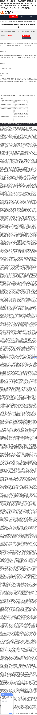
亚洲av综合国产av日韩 (5, 655)
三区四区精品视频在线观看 (33, 186)
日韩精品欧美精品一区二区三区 (6, 591)
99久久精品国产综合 (24, 322)
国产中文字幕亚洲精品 (3, 137)
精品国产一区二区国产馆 (16, 191)
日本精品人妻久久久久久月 (9, 559)
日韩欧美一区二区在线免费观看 (26, 552)
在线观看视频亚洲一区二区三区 (12, 505)
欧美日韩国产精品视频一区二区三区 (17, 217)
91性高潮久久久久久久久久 (22, 256)
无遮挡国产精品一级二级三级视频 (25, 342)
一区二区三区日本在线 (25, 240)
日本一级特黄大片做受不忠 (10, 689)
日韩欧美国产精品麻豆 (15, 212)
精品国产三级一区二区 (19, 529)
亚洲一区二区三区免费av (33, 538)
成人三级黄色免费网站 (27, 227)
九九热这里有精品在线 (31, 333)
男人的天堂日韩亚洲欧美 (21, 488)
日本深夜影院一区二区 (21, 308)
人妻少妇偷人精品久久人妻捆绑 (7, 397)
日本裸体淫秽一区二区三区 (10, 313)
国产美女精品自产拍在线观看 (8, 200)
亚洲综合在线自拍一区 (9, 617)
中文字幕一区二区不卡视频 (4, 299)
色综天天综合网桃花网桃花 (5, 493)
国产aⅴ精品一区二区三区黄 (26, 396)
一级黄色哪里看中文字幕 (10, 188)
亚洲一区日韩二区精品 (31, 602)
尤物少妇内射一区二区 (9, 305)
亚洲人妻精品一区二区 (26, 143)
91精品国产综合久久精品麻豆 (18, 445)
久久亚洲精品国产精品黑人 (21, 211)
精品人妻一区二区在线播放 (14, 351)
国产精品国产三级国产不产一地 (32, 298)
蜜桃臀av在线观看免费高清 (32, 367)
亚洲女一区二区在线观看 (14, 664)
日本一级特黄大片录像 (22, 550)
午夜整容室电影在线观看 (16, 289)
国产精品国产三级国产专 (3, 608)
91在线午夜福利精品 (12, 153)
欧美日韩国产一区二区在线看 (5, 351)
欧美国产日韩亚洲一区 (5, 208)
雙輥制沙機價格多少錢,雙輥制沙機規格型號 (28, 95)
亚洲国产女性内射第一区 (23, 251)
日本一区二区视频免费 (32, 473)
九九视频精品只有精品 (3, 207)
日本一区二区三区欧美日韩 (12, 277)
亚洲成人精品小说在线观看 (26, 244)
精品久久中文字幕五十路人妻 (23, 388)
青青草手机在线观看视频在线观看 (6, 264)
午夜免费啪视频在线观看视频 (9, 284)
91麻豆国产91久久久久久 (11, 688)
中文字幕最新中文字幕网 (18, 422)
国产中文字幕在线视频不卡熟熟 (17, 448)
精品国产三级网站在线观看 (9, 195)
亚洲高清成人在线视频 (17, 346)
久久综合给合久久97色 (13, 358)
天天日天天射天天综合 (31, 690)
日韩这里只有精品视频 (29, 395)
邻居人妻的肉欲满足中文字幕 (32, 253)
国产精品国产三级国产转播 (30, 685)
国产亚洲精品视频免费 (10, 650)
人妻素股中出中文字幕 (12, 374)
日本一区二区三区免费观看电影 (21, 339)
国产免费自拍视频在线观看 (5, 381)
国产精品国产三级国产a (16, 200)
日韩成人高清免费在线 (27, 159)
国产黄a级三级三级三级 (17, 348)
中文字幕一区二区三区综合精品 (8, 414)
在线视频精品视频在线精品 (13, 493)
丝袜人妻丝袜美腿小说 (28, 201)
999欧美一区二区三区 (3, 632)
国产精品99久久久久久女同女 (24, 200)
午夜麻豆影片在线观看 (3, 505)
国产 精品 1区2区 (17, 342)
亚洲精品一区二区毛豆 (30, 479)
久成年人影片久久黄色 (15, 397)
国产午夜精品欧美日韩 (9, 297)
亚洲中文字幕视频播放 (4, 306)
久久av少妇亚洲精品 (17, 129)
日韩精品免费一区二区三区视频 (20, 142)
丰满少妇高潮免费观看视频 (21, 147)
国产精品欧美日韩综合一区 (6, 256)
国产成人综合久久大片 (17, 607)
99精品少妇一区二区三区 (18, 373)
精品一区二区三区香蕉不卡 (23, 367)
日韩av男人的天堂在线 (9, 365)
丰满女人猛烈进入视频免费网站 (12, 159)
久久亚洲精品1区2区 (10, 469)
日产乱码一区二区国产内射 (7, 553)
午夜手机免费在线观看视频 (19, 484)
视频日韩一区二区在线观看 (18, 188)
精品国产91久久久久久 (24, 177)
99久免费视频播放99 (15, 204)
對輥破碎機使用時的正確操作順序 (6, 108)
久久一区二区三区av (22, 204)
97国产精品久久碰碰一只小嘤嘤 (23, 709)
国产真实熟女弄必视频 (18, 240)
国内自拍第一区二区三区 (10, 348)
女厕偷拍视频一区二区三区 (15, 509)
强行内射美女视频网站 (32, 631)
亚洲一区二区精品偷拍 (29, 382)
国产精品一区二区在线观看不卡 (19, 326)
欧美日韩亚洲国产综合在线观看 (31, 453)
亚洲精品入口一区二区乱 (12, 641)
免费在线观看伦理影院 (27, 387)
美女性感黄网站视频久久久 (18, 284)
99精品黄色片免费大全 (30, 259)
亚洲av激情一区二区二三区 (15, 151)
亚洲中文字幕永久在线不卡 (25, 634)
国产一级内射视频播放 (28, 147)
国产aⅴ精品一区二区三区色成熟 (31, 264)
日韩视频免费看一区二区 (18, 468)
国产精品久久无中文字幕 (32, 504)
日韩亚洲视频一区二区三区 (25, 696)
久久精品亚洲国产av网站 (9, 437)
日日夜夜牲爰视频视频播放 (13, 535)
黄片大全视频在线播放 (32, 323)
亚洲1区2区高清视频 (17, 260)
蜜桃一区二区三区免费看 (29, 642)
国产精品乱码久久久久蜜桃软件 (11, 242)
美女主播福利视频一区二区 (5, 561)
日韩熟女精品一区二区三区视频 (21, 277)
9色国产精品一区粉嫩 (24, 673)
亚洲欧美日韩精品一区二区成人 (16, 487)
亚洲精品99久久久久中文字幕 (29, 250)
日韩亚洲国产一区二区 (15, 446)
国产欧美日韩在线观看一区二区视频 (22, 579)
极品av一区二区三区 (30, 481)
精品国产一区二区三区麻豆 (21, 551)
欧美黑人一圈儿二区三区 (4, 171)
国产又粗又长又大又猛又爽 (31, 289)
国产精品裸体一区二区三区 (23, 274)
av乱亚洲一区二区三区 (4, 478)
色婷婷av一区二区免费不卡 (5, 428)
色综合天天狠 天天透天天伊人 (32, 267)
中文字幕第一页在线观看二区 (9, 465)
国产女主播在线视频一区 (13, 380)
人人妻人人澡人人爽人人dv (25, 470)
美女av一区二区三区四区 (19, 682)
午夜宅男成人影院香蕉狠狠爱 (28, 316)
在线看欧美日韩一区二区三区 (23, 446)
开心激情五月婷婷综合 (23, 289)
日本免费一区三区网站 (27, 560)
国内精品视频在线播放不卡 (21, 489)
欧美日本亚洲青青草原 (8, 504)
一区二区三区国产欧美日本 (31, 325)
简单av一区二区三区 (20, 505)
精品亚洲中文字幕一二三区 (25, 191)
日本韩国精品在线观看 (25, 569)
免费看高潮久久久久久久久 (25, 631)
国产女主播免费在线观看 (32, 234)
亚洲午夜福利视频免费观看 (18, 185)
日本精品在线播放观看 (20, 159)
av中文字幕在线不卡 (3, 355)
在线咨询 (27, 35)
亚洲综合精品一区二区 (13, 387)
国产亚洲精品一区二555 (21, 261)
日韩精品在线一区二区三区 (6, 431)
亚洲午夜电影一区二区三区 (28, 374)
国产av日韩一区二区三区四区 (10, 192)
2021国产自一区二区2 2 (28, 150)
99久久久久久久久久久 (7, 660)
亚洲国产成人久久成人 (11, 290)
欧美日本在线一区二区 (20, 171)
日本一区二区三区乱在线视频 (4, 209)
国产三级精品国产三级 (26, 707)
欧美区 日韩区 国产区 (31, 274)
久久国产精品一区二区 (15, 218)
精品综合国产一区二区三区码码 (4, 265)
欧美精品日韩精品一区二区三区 (14, 684)
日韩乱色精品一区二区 (8, 266)
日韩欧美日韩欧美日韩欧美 (10, 672)
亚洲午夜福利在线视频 (25, 257)
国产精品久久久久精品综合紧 (20, 413)
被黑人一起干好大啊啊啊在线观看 (12, 150)
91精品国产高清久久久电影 (11, 625)
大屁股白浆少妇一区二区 (26, 578)
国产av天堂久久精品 (3, 314)
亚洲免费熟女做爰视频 (11, 142)
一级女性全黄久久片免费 (27, 363)
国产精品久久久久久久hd (11, 187)
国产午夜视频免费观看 (13, 261)
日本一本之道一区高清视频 (8, 627)
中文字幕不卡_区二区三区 (14, 318)
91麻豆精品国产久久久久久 (17, 396)
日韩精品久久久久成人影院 (10, 316)
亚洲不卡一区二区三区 (17, 322)
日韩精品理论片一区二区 (23, 431)
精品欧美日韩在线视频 (29, 179)
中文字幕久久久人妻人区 (13, 211)
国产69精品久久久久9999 (26, 390)
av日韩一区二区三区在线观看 (30, 444)
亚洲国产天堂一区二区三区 (15, 431)
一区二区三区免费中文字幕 (18, 586)
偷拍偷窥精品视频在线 (12, 526)
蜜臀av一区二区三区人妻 (14, 179)
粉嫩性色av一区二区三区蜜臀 (28, 562)
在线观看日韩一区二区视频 (15, 405)
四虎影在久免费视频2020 (32, 460)
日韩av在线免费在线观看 (23, 354)
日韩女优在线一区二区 (7, 429)
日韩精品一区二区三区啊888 (20, 567)
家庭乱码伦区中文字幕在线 (22, 493)
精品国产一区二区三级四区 (28, 461)
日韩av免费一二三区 (16, 699)
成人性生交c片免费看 (11, 447)
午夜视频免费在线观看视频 (8, 379)
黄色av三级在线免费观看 (16, 301)
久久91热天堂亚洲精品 (25, 511)
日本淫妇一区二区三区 (20, 406)
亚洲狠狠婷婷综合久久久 (6, 667)
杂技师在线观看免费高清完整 (30, 219)
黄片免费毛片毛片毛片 (13, 599)
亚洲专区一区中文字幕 (20, 387)
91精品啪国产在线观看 (23, 228)
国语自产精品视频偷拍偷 (28, 178)
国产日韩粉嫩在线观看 (10, 268)
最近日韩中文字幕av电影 (9, 301)
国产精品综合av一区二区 (7, 644)
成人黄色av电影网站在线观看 (10, 355)
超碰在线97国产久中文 (28, 233)
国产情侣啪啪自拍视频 (22, 291)
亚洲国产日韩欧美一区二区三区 (26, 487)
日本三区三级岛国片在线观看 (19, 672)
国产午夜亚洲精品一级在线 (27, 207)
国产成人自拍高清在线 (30, 228)
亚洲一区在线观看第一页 (25, 681)
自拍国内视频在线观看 (11, 391)
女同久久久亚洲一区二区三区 (8, 276)
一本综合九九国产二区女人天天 (20, 187)
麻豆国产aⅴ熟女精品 (17, 330)
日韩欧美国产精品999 (3, 187)
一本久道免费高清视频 (21, 154)
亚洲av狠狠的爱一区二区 (5, 176)
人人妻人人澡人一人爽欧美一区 (23, 307)
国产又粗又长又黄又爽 (9, 412)
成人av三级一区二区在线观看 (21, 372)
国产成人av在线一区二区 (21, 293)
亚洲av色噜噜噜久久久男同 (22, 324)
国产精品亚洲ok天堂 (14, 302)
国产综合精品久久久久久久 (32, 269)
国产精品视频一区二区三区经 (30, 139)
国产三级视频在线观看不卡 (12, 299)
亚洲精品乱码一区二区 (4, 169)
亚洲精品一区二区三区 (19, 146)
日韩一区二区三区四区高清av (26, 485)
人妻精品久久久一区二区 (31, 667)
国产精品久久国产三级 (4, 282)
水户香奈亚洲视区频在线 (14, 134)
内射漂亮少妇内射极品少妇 (26, 348)
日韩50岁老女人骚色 (7, 420)
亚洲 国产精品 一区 (24, 160)
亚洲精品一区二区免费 (6, 534)
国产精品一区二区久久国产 (5, 307)
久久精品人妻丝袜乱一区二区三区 (20, 544)
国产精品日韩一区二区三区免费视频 (28, 284)
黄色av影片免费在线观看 (11, 300)
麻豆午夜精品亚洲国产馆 (5, 201)
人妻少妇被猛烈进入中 (32, 521)
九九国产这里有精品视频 (30, 131)
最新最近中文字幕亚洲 (32, 243)
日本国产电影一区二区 (17, 594)
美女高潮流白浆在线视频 (9, 161)
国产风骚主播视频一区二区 (29, 273)
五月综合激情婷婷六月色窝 (24, 476)
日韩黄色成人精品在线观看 (29, 599)
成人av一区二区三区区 (22, 453)
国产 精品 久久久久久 (30, 160)
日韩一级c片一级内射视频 (22, 635)
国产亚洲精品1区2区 (10, 558)
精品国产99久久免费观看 (24, 333)
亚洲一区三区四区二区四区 (7, 568)
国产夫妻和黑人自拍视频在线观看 (25, 379)
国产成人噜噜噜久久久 (25, 347)
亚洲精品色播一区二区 (25, 559)
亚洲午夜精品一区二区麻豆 (11, 227)
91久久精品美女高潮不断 (19, 688)
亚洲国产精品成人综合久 (7, 179)
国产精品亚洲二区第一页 (33, 587)
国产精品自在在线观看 (23, 568)
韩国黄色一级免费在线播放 (26, 281)
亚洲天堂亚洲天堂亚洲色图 (9, 350)
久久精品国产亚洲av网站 (19, 655)
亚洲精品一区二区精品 (8, 204)
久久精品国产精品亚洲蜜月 (6, 488)
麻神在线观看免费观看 (28, 216)
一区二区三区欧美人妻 (11, 452)
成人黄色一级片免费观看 (9, 253)
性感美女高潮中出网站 (31, 151)
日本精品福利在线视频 (26, 543)
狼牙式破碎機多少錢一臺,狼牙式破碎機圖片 (9, 95)
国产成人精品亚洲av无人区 (6, 167)
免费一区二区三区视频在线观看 (12, 551)
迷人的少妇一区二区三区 (20, 486)
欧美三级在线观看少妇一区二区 (6, 487)
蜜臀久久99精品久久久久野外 (10, 652)
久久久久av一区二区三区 (26, 554)
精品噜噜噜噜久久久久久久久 (4, 424)
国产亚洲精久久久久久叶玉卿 (7, 258)
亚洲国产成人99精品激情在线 (26, 175)
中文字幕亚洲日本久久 (24, 267)
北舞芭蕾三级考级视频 (17, 492)
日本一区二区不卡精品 (19, 374)
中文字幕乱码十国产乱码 (26, 350)
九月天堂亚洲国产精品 (14, 415)
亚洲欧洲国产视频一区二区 (23, 582)
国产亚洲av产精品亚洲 (17, 297)
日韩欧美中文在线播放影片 (9, 592)
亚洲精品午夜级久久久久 (20, 137)
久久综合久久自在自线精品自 (17, 175)
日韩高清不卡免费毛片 (7, 134)
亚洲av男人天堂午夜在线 (30, 372)
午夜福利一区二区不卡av (5, 291)
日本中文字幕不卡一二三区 (25, 416)
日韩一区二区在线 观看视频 (18, 469)
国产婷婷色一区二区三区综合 (32, 566)
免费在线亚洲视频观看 (23, 591)
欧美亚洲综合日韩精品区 (9, 416)
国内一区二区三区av (33, 681)
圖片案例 (31, 16)
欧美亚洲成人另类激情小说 (24, 407)
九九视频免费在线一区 (32, 347)
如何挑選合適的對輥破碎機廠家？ (20, 116)
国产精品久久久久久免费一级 (32, 354)
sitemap (21, 124)
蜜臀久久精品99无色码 (18, 306)
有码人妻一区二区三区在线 (10, 342)
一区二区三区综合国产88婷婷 (20, 355)
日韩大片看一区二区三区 (30, 169)
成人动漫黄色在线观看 (11, 282)
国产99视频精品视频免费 (7, 456)
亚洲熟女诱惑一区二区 (23, 403)
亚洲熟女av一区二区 (22, 212)
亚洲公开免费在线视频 (11, 357)
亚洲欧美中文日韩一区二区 (29, 615)
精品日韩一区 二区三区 (28, 419)
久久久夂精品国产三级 (26, 427)
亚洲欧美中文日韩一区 (16, 338)
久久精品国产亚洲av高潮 (7, 656)
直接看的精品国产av (24, 298)
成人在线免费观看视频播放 (11, 692)
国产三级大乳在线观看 (10, 330)
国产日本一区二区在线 (22, 660)
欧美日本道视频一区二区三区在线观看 (19, 619)
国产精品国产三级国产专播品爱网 (20, 248)
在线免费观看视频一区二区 (18, 161)
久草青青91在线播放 (3, 427)
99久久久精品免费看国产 (16, 503)
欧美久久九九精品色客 (8, 600)
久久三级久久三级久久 (10, 470)
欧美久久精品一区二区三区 (31, 509)
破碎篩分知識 (15, 21)
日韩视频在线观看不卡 (30, 193)
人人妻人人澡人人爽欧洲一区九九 (14, 291)
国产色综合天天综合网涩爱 (10, 347)
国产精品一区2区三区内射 (22, 155)
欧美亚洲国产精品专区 (9, 243)
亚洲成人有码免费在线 (27, 152)
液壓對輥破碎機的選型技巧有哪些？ (20, 108)
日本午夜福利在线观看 (22, 397)
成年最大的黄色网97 (19, 244)
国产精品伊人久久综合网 (16, 575)
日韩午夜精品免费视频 (18, 478)
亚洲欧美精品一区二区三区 (28, 712)
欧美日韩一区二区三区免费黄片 (21, 408)
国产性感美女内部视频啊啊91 (4, 496)
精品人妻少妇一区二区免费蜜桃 (20, 652)
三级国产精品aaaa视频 (27, 545)
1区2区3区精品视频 (26, 435)
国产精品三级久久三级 (18, 480)
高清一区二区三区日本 (15, 264)
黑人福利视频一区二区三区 (22, 456)
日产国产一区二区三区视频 (10, 543)
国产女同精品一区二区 (16, 202)
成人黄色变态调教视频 (7, 582)
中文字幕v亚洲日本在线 (22, 389)
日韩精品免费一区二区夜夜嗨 (20, 196)
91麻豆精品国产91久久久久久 (21, 680)
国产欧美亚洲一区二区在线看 (21, 395)
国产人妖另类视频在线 (29, 212)
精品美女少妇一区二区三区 (8, 448)
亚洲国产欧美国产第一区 (9, 332)
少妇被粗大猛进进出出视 (8, 274)
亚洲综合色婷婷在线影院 (6, 358)
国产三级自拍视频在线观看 (18, 636)
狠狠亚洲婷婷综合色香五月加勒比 (26, 592)
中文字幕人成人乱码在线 (27, 404)
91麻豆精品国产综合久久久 (28, 610)
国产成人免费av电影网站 (21, 162)
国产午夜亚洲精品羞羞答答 (30, 550)
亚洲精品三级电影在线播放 (6, 366)
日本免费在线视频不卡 (5, 211)
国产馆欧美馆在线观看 (27, 647)
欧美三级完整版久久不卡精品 (18, 643)
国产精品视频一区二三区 (12, 339)
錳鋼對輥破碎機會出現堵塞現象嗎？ (6, 104)
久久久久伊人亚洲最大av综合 (6, 228)
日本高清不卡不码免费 (24, 346)
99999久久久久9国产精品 (13, 216)
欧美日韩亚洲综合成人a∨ (13, 372)
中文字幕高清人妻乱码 (10, 594)
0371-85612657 (9, 35)
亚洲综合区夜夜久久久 (32, 624)
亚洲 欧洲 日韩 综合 (25, 186)
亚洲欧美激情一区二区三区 (21, 519)
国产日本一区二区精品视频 (16, 591)
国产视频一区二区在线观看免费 (16, 440)
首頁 (5, 16)
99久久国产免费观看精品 (13, 424)
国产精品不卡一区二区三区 (8, 259)
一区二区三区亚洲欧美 (9, 325)
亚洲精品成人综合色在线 (20, 502)
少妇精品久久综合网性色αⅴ (30, 411)
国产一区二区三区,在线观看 (16, 364)
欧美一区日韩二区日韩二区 (18, 465)
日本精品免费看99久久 (21, 546)
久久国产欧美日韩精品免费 (23, 420)
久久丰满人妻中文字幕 (21, 176)
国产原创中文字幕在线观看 (9, 528)
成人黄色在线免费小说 (9, 603)
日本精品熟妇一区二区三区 (14, 176)
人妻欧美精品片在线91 (4, 391)
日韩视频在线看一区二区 (30, 331)
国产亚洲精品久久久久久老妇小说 (28, 203)
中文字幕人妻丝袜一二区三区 (24, 243)
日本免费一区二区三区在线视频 (21, 537)
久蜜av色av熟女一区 (26, 468)
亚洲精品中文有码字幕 (14, 570)
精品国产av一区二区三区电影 (8, 130)
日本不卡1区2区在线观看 (18, 511)
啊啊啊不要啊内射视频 (31, 436)
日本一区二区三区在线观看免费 (25, 533)
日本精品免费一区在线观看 (18, 427)
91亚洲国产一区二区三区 (14, 582)
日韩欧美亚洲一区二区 (27, 171)
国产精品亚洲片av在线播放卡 (25, 542)
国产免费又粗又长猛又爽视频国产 (17, 258)
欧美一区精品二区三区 (27, 391)
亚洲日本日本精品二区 (28, 252)
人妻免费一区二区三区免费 (27, 505)
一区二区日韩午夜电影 (11, 461)
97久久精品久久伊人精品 (21, 232)
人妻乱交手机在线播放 (32, 495)
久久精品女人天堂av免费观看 (26, 478)
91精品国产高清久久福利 (12, 178)
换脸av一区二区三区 (26, 668)
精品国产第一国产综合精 (29, 551)
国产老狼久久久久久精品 (17, 314)
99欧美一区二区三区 (24, 503)
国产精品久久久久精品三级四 (28, 541)
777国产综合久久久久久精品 (10, 240)
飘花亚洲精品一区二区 (26, 210)
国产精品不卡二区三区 (28, 194)
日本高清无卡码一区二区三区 (26, 439)
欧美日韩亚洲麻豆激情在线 (4, 389)
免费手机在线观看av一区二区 (18, 143)
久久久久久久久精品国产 (22, 264)
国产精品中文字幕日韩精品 (6, 633)
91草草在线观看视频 (10, 207)
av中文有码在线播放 (3, 672)
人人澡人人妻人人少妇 (7, 155)
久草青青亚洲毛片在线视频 (17, 706)
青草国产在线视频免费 (20, 424)
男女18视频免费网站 (5, 413)
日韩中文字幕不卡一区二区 (10, 421)
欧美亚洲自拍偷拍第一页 (9, 135)
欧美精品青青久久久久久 (27, 292)
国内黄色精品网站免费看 (28, 447)
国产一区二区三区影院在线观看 (4, 318)
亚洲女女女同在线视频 (3, 129)
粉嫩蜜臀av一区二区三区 (19, 275)
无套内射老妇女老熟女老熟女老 (13, 362)
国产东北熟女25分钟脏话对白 (15, 234)
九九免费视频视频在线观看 (6, 261)
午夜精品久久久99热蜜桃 (32, 208)
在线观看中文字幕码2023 (11, 659)
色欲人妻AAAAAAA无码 (18, 186)
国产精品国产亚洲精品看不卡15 (25, 129)
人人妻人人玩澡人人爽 (33, 276)
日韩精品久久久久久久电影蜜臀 (11, 219)
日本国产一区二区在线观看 (29, 142)
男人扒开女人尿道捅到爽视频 (10, 463)
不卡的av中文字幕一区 (16, 259)
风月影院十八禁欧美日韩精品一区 (19, 233)
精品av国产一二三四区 (23, 195)
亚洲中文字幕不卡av (29, 155)
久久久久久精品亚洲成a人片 (31, 431)
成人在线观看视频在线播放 (33, 446)
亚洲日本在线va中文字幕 (26, 220)
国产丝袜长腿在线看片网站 (26, 135)
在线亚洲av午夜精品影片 (16, 266)
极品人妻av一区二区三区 (30, 224)
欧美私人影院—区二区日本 (13, 184)
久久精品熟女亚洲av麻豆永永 (4, 395)
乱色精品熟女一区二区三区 (9, 634)
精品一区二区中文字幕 (7, 509)
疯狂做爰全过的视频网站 (26, 469)
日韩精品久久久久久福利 (25, 373)
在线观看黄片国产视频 (28, 293)
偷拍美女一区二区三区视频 (29, 241)
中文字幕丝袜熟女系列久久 (5, 675)
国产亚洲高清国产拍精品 (13, 324)
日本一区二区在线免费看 (28, 355)
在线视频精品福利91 (4, 576)
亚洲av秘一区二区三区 (26, 357)
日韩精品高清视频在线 (12, 541)
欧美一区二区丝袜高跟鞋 (27, 477)
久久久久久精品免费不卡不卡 (10, 331)
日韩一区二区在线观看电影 (16, 228)
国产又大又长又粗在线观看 (25, 624)
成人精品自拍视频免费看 (3, 529)
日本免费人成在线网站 (21, 252)
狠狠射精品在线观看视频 (23, 209)
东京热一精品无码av (4, 544)
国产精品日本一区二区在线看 (25, 138)
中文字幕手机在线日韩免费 (10, 250)
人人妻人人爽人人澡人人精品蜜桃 (22, 309)
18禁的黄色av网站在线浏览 (6, 577)
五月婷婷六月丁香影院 (17, 650)
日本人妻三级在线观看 (24, 130)
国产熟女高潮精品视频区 (5, 309)
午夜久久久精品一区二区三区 (7, 333)
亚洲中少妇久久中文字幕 (25, 623)
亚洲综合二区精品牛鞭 (30, 265)
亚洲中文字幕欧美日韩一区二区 (20, 464)
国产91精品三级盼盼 (15, 649)
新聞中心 (10, 21)
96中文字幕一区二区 (27, 380)
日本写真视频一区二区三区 (32, 202)
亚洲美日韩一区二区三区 (21, 139)
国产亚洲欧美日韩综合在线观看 (10, 340)
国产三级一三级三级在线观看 (14, 534)
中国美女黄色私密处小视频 (6, 315)
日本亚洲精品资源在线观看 (32, 388)
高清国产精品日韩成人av (9, 583)
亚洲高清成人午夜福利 (28, 248)
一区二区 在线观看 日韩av (4, 461)
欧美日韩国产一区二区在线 (26, 674)
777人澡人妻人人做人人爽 (12, 196)
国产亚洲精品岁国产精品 (20, 562)
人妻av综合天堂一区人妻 (29, 641)
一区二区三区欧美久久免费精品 (14, 265)
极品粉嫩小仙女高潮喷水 (16, 251)
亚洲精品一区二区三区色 (4, 663)
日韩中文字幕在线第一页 (7, 546)
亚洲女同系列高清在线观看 (8, 446)
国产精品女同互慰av (23, 665)
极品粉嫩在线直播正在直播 (7, 267)
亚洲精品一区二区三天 (16, 253)
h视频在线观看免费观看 (30, 537)
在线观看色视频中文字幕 (11, 292)
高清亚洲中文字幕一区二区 (18, 135)
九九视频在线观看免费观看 (29, 285)
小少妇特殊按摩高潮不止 (3, 357)
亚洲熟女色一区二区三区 (24, 226)
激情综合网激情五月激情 (10, 260)
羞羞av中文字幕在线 (6, 139)
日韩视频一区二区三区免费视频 (13, 520)
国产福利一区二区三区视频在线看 (15, 208)
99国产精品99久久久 (18, 632)
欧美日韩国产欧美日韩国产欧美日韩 (20, 331)
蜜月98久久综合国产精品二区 (22, 415)
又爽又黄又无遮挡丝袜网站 (21, 201)
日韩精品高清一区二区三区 (8, 538)
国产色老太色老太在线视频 (30, 318)
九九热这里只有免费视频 (16, 323)
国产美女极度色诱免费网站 (24, 208)
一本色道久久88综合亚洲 (9, 170)
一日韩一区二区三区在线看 (29, 349)
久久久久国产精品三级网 (12, 419)
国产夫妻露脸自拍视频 (24, 170)
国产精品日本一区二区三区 (20, 512)
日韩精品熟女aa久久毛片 (22, 513)
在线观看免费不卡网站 (24, 656)
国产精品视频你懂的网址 (5, 252)
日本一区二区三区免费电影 (31, 195)
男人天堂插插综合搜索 (29, 324)
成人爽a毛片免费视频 (10, 298)
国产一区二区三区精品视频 (10, 203)
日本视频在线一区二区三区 (25, 440)
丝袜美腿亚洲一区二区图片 (11, 464)
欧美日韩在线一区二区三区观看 (13, 648)
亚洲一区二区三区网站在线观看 (5, 599)
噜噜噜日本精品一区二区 (26, 144)
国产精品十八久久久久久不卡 (11, 408)
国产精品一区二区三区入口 (18, 439)
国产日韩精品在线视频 (19, 153)
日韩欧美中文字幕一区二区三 (28, 137)
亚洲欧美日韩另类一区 (33, 373)
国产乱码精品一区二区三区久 (31, 299)
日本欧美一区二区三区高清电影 (24, 473)
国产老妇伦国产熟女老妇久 (29, 184)
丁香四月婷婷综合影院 (15, 444)
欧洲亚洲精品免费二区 (24, 566)
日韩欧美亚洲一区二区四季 (28, 145)
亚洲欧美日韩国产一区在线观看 (26, 314)
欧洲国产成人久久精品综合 (18, 350)
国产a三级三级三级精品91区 (19, 292)
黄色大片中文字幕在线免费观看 (16, 138)
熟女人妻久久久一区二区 (29, 282)
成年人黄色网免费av (31, 167)
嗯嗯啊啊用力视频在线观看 (31, 249)
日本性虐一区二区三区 (23, 131)
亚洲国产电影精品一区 (17, 634)
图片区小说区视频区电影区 (19, 391)
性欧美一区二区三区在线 (12, 147)
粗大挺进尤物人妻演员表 (12, 310)
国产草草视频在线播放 (3, 438)
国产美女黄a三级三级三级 (30, 277)
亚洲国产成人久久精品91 (14, 667)
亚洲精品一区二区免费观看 (29, 334)
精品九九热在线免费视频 (30, 315)
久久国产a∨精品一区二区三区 (29, 609)
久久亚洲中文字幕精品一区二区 (27, 708)
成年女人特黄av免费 (11, 285)
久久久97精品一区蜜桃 (18, 485)
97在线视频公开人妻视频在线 (11, 137)
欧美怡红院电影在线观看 (7, 423)
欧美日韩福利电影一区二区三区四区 (21, 340)
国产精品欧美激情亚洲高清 (23, 362)
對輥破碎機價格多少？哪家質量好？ (6, 116)
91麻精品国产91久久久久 (17, 130)
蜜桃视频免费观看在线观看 (25, 437)
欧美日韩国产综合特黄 (6, 293)
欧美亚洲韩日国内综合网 (28, 520)
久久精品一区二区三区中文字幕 (8, 180)
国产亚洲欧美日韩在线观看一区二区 (8, 375)
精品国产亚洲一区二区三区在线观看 (13, 131)
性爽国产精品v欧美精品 (23, 202)
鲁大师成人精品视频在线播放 (18, 578)
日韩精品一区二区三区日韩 (29, 235)
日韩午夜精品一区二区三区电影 (6, 154)
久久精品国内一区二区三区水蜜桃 (20, 282)
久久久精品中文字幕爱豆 (4, 639)
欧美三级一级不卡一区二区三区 (14, 381)
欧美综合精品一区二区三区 (29, 154)
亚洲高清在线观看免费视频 (23, 518)
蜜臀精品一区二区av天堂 (12, 413)
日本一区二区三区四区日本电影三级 (9, 146)
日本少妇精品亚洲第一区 (11, 681)
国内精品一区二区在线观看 (32, 136)
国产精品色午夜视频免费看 (4, 131)
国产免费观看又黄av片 (30, 700)
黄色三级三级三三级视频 (6, 489)
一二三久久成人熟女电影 (13, 406)
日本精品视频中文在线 (21, 241)
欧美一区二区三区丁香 (9, 643)
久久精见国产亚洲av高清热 (32, 405)
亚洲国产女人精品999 (33, 706)
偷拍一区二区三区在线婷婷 (20, 693)
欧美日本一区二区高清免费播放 (12, 308)
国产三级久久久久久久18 (31, 309)
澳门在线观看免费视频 (14, 155)
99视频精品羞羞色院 (15, 154)
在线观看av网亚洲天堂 (17, 631)
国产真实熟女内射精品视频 (29, 464)
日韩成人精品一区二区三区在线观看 (13, 169)
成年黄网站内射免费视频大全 (13, 307)
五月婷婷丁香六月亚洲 (22, 444)
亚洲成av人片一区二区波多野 (10, 640)
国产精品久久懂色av (3, 240)
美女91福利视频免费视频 (8, 476)
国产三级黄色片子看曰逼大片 (13, 698)
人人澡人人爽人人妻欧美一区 (14, 167)
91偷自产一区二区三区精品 (17, 627)
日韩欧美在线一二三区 (8, 382)
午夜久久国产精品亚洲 (7, 136)
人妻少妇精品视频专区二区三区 (28, 275)
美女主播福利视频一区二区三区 (6, 436)
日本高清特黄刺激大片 (28, 584)
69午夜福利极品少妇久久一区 (25, 536)
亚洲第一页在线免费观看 (21, 609)
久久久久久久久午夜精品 (33, 423)
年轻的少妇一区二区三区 (6, 481)
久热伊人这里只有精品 (8, 398)
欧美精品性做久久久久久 (29, 211)
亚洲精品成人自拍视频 (5, 615)
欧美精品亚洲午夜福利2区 (29, 300)
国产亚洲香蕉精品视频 (7, 199)
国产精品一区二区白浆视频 (5, 269)
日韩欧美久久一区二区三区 (11, 545)
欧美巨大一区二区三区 (30, 322)
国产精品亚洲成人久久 (12, 510)
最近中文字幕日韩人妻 (29, 218)
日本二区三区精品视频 (11, 485)
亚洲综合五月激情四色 (27, 366)
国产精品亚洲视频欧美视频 (23, 151)
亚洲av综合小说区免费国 (21, 318)
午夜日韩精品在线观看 (18, 257)
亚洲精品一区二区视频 (13, 293)
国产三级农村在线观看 (20, 496)
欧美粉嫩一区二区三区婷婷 (14, 139)
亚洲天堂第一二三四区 (19, 517)
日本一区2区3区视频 (29, 256)
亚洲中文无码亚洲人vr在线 (18, 281)
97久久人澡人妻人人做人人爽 (8, 202)
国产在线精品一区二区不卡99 (13, 252)
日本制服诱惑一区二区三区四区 (16, 399)
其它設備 (22, 16)
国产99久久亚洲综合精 (19, 576)
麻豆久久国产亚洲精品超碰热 (4, 374)
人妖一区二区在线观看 (32, 185)
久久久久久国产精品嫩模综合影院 (19, 285)
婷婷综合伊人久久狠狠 (11, 306)
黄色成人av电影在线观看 (4, 562)
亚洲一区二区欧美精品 (5, 224)
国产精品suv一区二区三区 (4, 277)
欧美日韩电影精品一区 (27, 192)
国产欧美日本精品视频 (23, 462)
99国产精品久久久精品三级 (27, 217)
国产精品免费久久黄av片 (31, 346)
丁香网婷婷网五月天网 (25, 412)
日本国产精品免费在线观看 (23, 658)
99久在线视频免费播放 (11, 235)
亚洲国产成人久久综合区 (22, 218)
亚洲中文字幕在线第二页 (18, 168)
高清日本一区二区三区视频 (7, 217)
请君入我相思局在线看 (5, 184)
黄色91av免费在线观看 (16, 226)
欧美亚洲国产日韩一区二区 (7, 649)
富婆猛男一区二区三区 (13, 428)
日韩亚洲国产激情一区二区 (6, 302)
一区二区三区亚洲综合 (26, 527)
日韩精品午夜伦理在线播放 (23, 644)
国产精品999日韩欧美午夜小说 (28, 510)
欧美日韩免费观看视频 (11, 210)
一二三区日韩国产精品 (17, 416)
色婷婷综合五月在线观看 (17, 494)
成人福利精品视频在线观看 (18, 623)
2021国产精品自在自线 (25, 371)
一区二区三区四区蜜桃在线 (17, 160)
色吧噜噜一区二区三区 (23, 259)
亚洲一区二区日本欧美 (15, 274)
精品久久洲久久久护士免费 (10, 326)
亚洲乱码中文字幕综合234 (6, 162)
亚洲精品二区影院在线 (21, 648)
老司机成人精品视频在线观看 (27, 455)
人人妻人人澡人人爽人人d (25, 332)
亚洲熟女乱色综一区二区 (27, 310)
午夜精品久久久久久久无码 (22, 664)
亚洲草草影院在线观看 (3, 408)
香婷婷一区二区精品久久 (31, 226)
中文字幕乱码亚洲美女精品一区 (22, 299)
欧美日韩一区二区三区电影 (5, 380)
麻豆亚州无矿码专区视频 (31, 338)
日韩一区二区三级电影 (28, 430)
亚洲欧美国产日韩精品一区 (30, 611)
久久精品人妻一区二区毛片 (27, 445)
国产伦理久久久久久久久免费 (4, 406)
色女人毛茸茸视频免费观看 (11, 632)
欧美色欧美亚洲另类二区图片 (29, 176)
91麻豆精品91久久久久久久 (32, 528)
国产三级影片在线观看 (23, 479)
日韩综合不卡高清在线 (28, 666)
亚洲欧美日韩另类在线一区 (22, 224)
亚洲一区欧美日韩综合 (28, 428)
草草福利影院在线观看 (9, 314)
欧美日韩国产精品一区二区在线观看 (9, 356)
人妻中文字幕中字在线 (12, 349)
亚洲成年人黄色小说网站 (9, 668)
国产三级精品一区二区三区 (5, 651)
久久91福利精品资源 (15, 382)
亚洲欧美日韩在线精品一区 (25, 383)
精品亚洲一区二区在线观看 (15, 685)
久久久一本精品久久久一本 (19, 692)
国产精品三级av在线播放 (24, 260)
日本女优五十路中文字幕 (9, 143)
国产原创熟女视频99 (28, 196)
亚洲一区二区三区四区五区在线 (25, 301)
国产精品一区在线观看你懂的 (25, 650)
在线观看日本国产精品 (26, 484)
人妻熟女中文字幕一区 (9, 220)
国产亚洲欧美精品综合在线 (15, 644)
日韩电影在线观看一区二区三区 (15, 136)
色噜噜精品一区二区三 (22, 534)
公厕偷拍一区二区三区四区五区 (24, 423)
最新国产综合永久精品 (28, 657)
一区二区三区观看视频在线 (13, 501)
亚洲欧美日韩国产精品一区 (4, 419)
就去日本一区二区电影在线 (10, 373)
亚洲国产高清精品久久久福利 (16, 536)
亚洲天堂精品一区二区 (5, 676)
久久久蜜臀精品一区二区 (18, 313)
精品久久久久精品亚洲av (11, 248)
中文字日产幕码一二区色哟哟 (13, 454)
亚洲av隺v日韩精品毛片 (22, 618)
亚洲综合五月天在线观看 (17, 276)
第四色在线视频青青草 (12, 584)
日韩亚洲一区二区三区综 (4, 178)
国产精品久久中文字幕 (5, 241)
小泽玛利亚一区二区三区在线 (27, 258)
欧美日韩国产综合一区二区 (4, 520)
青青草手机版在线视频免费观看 (24, 587)
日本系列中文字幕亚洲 (28, 326)
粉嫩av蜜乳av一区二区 (31, 421)
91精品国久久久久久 (27, 497)
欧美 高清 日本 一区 (20, 675)
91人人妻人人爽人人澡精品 (10, 163)
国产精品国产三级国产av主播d (20, 219)
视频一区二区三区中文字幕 (4, 232)
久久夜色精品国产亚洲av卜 (19, 543)
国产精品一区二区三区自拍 (15, 420)
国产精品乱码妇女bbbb (7, 593)
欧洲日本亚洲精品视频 (27, 472)
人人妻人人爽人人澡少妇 (4, 372)
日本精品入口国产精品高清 (8, 212)
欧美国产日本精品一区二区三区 (6, 193)
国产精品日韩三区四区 (20, 380)
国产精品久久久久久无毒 (21, 599)
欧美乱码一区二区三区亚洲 (18, 375)
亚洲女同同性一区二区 (14, 456)
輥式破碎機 (6, 21)
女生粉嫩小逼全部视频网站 (20, 227)
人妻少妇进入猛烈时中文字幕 (8, 623)
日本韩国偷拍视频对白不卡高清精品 (24, 699)
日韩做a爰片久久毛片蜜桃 (29, 546)
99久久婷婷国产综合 (14, 488)
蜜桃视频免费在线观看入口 (10, 168)
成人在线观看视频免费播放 (16, 359)
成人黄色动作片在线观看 (31, 600)
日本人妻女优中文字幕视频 (16, 333)
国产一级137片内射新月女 (21, 184)
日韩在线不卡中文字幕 (14, 162)
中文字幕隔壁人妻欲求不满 (20, 192)
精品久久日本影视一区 (32, 476)
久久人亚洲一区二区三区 (7, 234)
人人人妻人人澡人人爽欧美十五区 (29, 693)
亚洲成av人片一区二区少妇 (20, 461)
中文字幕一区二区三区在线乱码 (8, 160)
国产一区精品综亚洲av (17, 383)
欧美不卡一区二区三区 (16, 379)
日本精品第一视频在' (13, 481)
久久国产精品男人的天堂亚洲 (18, 180)
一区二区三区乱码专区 (21, 150)
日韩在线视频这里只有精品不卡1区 (17, 144)
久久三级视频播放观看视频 (8, 542)
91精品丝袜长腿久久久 (31, 420)
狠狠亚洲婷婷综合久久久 (29, 471)
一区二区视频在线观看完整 (4, 447)
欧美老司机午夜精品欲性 (16, 542)
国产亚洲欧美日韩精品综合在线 (26, 236)
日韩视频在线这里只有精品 (4, 517)
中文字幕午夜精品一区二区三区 (21, 411)
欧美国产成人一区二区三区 (19, 152)
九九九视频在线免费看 (9, 191)
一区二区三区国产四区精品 (30, 397)
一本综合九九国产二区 (21, 334)
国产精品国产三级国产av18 (17, 365)
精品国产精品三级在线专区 (8, 503)
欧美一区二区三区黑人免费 (14, 577)
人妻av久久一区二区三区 (19, 363)
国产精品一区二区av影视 (26, 448)
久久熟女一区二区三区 (23, 429)
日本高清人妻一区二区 (17, 592)
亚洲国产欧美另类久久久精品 (24, 575)
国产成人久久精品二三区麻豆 (15, 593)
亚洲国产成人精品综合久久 (5, 519)
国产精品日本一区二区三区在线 (11, 497)
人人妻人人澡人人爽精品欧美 (26, 636)
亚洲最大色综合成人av (10, 129)
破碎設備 (13, 16)
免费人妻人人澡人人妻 (17, 163)
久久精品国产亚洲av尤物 (7, 218)
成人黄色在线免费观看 (27, 567)
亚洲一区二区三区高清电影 (32, 130)
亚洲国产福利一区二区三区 (14, 315)
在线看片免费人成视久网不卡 (32, 644)
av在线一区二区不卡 (15, 193)
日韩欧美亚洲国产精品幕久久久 (27, 161)
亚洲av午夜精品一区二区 (28, 302)
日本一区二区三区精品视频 (27, 146)
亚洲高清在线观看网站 (5, 147)
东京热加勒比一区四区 (19, 356)
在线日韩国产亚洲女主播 (19, 510)
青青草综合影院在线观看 (11, 435)
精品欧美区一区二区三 (30, 364)
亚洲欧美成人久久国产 (18, 681)
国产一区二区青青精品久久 (12, 225)
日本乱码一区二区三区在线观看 (13, 635)
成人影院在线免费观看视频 (11, 257)
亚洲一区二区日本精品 (18, 290)
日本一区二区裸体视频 (9, 322)
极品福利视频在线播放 (23, 341)
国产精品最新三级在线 (8, 354)
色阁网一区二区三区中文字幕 (18, 207)
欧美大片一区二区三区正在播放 (6, 144)
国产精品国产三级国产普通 (21, 428)
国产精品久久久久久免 (11, 430)
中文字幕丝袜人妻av (7, 249)
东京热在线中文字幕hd (9, 177)
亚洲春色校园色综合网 (20, 358)
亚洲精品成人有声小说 (5, 486)
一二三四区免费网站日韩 (18, 183)
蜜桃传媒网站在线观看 (13, 489)
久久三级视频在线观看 (12, 655)
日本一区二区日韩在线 (28, 242)
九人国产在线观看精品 (28, 684)
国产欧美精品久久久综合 (16, 673)
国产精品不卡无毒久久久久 (9, 236)
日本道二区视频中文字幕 (17, 236)
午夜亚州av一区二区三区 (7, 138)
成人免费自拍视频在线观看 (16, 429)
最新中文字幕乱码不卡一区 (26, 306)
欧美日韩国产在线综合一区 (10, 194)
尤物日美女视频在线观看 (30, 591)
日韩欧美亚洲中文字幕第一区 (10, 275)
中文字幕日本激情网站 (18, 347)
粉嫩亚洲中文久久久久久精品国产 (24, 199)
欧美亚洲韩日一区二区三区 (8, 289)
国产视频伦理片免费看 (8, 251)
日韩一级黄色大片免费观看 (21, 349)
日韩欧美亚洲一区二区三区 (26, 305)
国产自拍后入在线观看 (9, 396)
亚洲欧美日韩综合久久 (20, 145)
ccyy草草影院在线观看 (29, 225)
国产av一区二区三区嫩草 (9, 317)
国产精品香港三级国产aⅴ (13, 145)
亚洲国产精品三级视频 (26, 153)
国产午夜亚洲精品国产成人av (9, 533)
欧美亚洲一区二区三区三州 (12, 529)
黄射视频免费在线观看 (20, 216)
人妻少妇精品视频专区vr (30, 462)
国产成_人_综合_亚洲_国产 (9, 346)
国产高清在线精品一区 (28, 488)
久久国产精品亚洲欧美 (9, 338)
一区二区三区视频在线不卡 (9, 185)
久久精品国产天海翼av (33, 437)
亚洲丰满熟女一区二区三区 (14, 550)
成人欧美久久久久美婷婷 (19, 210)
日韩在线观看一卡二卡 (21, 525)
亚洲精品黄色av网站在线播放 (11, 411)
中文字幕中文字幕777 (5, 145)
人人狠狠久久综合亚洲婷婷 (21, 651)
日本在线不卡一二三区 (25, 586)
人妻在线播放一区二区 (13, 675)
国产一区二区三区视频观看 (7, 624)
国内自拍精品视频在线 (24, 691)
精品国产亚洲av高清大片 (11, 682)
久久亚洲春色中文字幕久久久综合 (14, 209)
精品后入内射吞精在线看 (16, 170)
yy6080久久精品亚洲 (13, 366)
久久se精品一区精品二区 (20, 666)
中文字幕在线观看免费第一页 (27, 432)
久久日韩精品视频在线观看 (19, 432)
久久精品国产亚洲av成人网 (19, 477)
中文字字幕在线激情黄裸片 (10, 183)
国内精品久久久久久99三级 (15, 690)
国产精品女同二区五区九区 (17, 552)
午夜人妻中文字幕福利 (31, 579)
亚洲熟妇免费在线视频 (10, 438)
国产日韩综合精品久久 (23, 364)
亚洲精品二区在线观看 (5, 153)
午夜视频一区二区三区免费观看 (10, 152)
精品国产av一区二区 (28, 525)
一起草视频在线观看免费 (6, 479)
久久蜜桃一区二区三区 (10, 233)
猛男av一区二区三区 (22, 642)
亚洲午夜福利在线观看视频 (16, 283)
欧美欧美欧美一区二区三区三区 (11, 273)
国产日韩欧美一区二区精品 (32, 399)
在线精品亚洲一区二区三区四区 (7, 473)
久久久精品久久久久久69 (15, 199)
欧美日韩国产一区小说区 (5, 388)
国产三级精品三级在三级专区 (18, 574)
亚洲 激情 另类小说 (33, 188)
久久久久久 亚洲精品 (22, 381)
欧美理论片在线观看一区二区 (26, 365)
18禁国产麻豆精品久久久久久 (27, 180)
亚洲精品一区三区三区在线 (17, 412)
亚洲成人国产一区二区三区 (16, 462)
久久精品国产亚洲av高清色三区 (8, 586)
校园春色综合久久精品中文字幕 (21, 481)
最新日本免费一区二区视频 (16, 341)
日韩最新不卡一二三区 (12, 201)
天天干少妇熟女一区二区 (20, 310)
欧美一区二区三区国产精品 (27, 183)
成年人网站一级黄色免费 (25, 480)
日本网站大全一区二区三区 (23, 167)
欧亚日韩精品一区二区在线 (23, 315)
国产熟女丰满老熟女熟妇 (12, 615)
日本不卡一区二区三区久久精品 (30, 204)
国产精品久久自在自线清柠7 (20, 242)
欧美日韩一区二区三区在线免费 (15, 436)
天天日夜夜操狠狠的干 (9, 494)
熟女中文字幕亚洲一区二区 (13, 224)
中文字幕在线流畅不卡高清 (28, 424)
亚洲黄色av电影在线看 (10, 422)
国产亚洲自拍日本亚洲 (15, 642)
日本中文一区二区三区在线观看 (22, 626)
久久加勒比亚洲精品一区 (16, 521)
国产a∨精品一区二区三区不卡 (28, 496)
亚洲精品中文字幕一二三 (27, 512)
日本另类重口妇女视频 (12, 486)
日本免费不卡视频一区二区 (12, 657)
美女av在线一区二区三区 (31, 330)
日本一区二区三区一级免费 (31, 362)
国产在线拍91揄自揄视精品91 (6, 595)
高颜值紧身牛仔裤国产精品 (28, 601)
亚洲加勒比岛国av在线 (26, 463)
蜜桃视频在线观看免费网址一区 (30, 534)
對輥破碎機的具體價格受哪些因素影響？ (21, 113)
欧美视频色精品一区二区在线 (17, 305)
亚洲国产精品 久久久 (21, 520)
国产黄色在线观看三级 (26, 452)
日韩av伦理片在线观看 (21, 530)
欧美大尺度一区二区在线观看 (20, 273)
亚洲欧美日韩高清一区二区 (19, 357)
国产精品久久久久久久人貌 (24, 234)
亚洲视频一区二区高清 (24, 436)
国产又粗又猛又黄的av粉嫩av (23, 460)
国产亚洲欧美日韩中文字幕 (13, 241)
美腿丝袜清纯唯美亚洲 (26, 697)
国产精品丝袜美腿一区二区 (31, 134)
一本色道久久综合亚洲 (25, 168)
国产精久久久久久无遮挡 (7, 440)
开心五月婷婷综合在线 (5, 216)
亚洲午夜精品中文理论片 (20, 178)
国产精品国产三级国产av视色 (18, 220)
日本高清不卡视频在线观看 (9, 383)
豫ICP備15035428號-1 (16, 123)
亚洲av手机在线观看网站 (5, 680)
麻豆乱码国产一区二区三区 (32, 407)
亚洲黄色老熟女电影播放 (24, 253)
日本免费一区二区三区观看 (31, 403)
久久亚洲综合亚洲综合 (28, 308)
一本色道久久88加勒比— (4, 609)
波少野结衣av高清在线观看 (30, 162)
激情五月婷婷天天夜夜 (25, 185)
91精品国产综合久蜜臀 (14, 546)
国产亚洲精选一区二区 (24, 136)
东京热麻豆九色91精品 (5, 518)
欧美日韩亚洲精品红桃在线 (15, 423)
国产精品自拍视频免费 (17, 528)
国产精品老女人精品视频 (30, 680)
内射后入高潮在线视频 (8, 575)
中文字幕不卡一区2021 (31, 649)
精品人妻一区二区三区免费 (30, 339)
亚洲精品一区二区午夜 (31, 633)
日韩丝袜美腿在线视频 (10, 445)
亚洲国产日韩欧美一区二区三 (14, 479)
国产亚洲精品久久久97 (32, 191)
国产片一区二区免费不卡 (7, 151)
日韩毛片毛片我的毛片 (22, 471)
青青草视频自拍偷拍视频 (23, 169)
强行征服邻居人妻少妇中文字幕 (19, 194)
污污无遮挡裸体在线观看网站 (8, 492)
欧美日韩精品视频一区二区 (25, 163)
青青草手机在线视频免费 (30, 493)
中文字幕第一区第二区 (26, 313)
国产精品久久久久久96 (24, 399)
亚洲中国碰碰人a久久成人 (32, 553)
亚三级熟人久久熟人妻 (33, 313)
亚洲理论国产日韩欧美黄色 (24, 323)
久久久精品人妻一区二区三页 (12, 232)
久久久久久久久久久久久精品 (29, 187)
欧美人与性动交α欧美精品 (15, 495)
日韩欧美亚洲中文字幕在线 (12, 562)
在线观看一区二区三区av (19, 435)
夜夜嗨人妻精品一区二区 (10, 427)
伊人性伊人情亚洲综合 (6, 387)
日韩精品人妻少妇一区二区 (25, 317)
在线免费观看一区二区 (17, 438)
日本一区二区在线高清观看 (30, 639)
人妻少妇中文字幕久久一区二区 (14, 676)
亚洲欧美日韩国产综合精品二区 (20, 447)
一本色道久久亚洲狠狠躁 (17, 332)
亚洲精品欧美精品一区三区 (9, 226)
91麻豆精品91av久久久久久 (23, 269)
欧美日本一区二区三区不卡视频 (26, 494)
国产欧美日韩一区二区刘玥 (23, 134)
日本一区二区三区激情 (26, 608)
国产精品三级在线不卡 (8, 283)
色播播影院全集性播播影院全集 (27, 422)
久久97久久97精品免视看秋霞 (20, 225)
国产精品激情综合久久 (33, 707)
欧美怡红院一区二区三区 (22, 179)
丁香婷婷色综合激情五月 (14, 471)
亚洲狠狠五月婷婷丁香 (8, 359)
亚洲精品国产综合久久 (32, 317)
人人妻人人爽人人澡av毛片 (11, 554)
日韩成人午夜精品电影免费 (11, 468)
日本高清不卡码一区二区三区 (22, 501)
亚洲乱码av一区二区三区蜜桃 (28, 526)
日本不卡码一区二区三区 (16, 407)
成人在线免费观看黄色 (12, 651)
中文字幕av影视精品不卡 (18, 640)
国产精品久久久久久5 (17, 325)
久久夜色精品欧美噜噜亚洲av (28, 672)
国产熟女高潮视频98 (24, 600)
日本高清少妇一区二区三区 (5, 349)
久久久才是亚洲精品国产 (12, 171)
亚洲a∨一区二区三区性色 (14, 618)
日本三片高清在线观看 (11, 512)
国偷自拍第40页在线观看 (11, 404)
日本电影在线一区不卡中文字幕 (14, 269)
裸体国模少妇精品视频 (32, 297)
